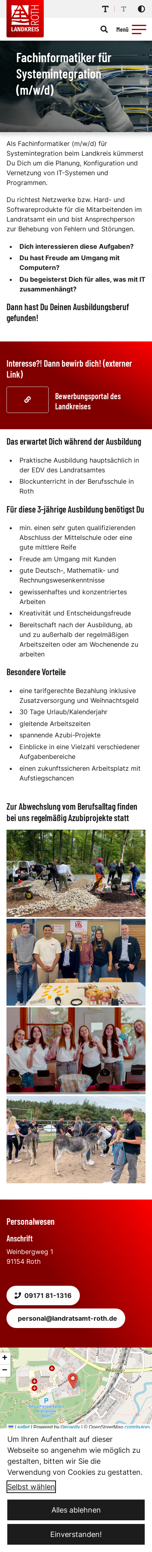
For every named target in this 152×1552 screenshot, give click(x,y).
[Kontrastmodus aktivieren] (141, 9)
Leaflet (19, 1427)
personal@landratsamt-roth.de (67, 1318)
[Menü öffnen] (132, 29)
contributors (137, 1427)
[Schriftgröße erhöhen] (105, 9)
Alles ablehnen (76, 1510)
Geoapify (70, 1427)
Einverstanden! (76, 1534)
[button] (139, 29)
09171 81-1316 (43, 1295)
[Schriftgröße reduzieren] (124, 9)
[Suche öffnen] (104, 29)
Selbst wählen (31, 1486)
